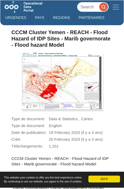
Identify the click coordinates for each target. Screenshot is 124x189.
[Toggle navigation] (116, 7)
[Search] (93, 7)
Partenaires (91, 17)
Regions (61, 17)
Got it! (104, 178)
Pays (39, 17)
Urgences (15, 17)
